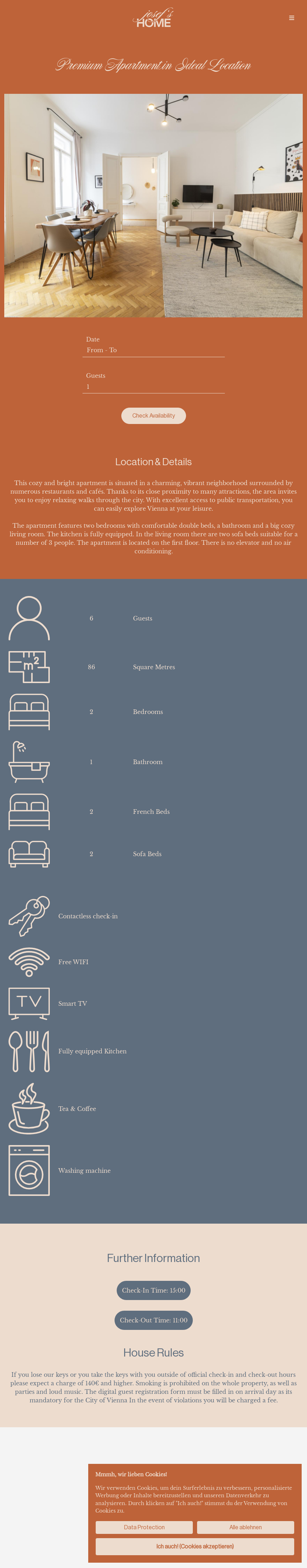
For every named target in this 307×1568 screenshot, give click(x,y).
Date (93, 339)
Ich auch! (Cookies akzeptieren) (195, 1546)
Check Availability (153, 415)
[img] (291, 18)
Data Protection (144, 1527)
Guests (95, 375)
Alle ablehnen (245, 1527)
